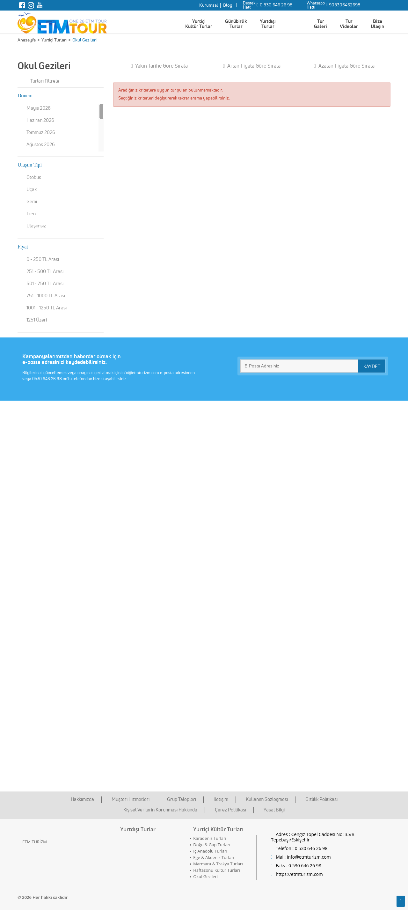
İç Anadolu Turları (210, 851)
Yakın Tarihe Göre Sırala (159, 66)
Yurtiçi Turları (54, 40)
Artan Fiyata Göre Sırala (252, 66)
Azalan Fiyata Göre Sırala (344, 66)
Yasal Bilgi (274, 810)
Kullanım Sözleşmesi (267, 799)
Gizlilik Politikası (321, 799)
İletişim (221, 799)
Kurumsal (208, 5)
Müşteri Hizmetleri (130, 799)
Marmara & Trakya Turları (218, 864)
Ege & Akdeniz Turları (213, 857)
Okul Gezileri (205, 876)
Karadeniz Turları (209, 838)
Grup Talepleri (181, 799)
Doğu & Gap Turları (211, 844)
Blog (227, 5)
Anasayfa (27, 40)
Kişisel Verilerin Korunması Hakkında (160, 810)
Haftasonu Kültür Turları (216, 870)
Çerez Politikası (230, 810)
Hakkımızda (82, 799)
